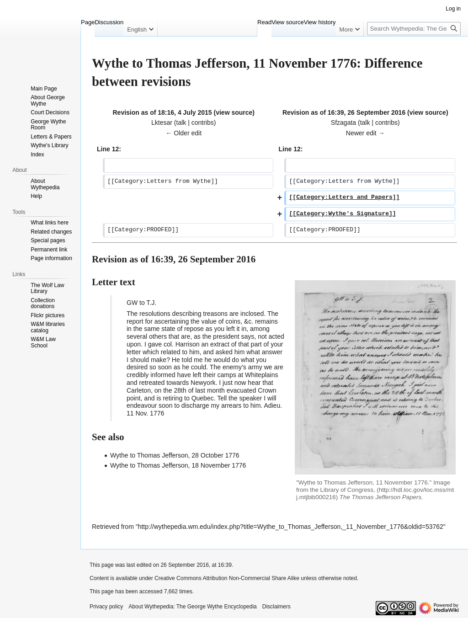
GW (132, 302)
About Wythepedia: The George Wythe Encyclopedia (192, 606)
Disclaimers (276, 606)
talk (181, 122)
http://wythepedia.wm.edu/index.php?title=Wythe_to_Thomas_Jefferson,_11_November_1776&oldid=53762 (290, 526)
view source (234, 112)
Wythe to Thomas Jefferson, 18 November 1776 (178, 465)
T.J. (151, 302)
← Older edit (183, 133)
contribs (202, 122)
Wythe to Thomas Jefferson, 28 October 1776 (174, 455)
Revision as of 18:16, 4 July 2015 (162, 112)
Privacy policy (106, 606)
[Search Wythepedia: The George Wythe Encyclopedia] (414, 28)
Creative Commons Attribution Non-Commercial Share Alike (226, 578)
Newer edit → (365, 133)
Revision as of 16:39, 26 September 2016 (343, 112)
